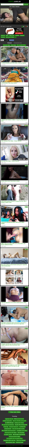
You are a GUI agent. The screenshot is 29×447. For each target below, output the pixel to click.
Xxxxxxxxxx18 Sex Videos (14, 436)
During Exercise (7, 428)
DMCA (14, 445)
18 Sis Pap (6, 426)
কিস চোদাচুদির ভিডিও (21, 45)
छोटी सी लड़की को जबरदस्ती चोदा (19, 434)
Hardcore (3, 35)
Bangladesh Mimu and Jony (9, 440)
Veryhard (3, 37)
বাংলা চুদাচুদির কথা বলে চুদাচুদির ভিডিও (14, 438)
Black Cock (11, 35)
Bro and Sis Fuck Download (8, 424)
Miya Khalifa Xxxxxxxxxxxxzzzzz (9, 430)
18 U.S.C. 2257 (19, 445)
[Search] (12, 4)
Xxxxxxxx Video (6, 45)
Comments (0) (18, 43)
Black (7, 35)
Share (2, 40)
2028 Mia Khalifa (19, 442)
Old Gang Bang (21, 432)
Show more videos (14, 412)
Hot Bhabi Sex (22, 426)
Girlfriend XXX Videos (19, 422)
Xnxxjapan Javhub (8, 434)
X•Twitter (6, 40)
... (15, 37)
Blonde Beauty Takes (10, 442)
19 (27, 26)
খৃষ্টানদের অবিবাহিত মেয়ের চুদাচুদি (19, 420)
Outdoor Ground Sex (7, 420)
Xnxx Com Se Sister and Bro (18, 428)
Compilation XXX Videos (22, 430)
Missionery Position (10, 37)
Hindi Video (13, 45)
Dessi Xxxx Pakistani (21, 440)
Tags (11, 445)
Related (9, 43)
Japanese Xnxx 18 (9, 418)
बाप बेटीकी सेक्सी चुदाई (9, 422)
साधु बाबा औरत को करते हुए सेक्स (21, 424)
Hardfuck (17, 35)
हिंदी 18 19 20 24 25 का (19, 418)
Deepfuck (22, 35)
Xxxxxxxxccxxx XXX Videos (11, 432)
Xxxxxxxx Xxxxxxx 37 (13, 426)
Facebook (12, 40)
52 (23, 26)
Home (7, 445)
